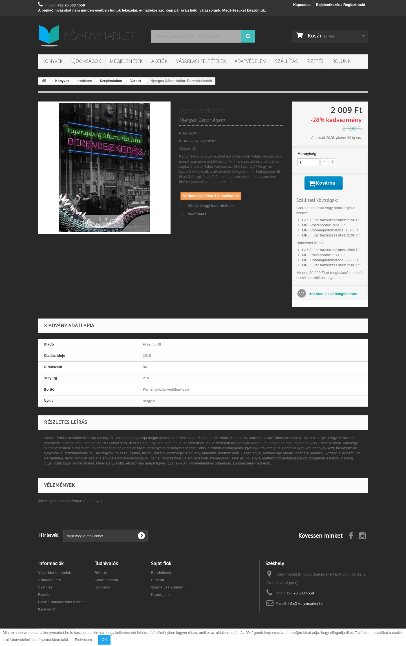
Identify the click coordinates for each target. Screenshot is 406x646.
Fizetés (314, 61)
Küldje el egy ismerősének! (211, 205)
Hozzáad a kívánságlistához (332, 295)
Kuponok (102, 588)
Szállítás (286, 61)
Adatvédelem (250, 61)
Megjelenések (126, 61)
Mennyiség (306, 154)
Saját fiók (161, 564)
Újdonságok (86, 61)
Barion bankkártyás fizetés (61, 603)
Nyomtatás (196, 214)
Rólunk (341, 61)
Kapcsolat (302, 5)
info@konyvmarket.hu (305, 605)
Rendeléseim (162, 574)
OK (104, 640)
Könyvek (52, 61)
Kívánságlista (106, 581)
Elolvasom (83, 640)
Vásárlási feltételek (201, 61)
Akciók (159, 61)
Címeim (157, 581)
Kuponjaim (160, 596)
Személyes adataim (167, 588)
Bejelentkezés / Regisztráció (340, 5)
